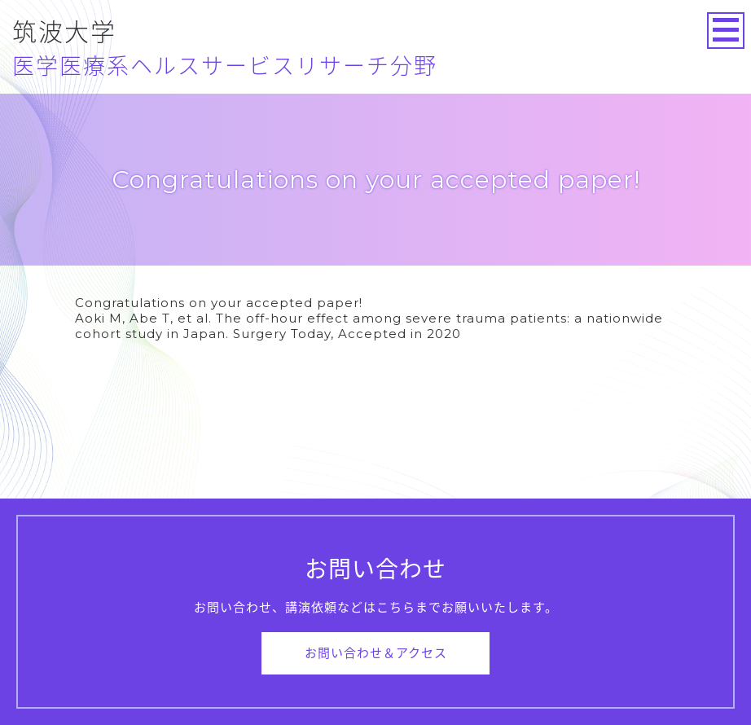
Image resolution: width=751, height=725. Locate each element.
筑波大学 (224, 48)
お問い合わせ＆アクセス (376, 653)
